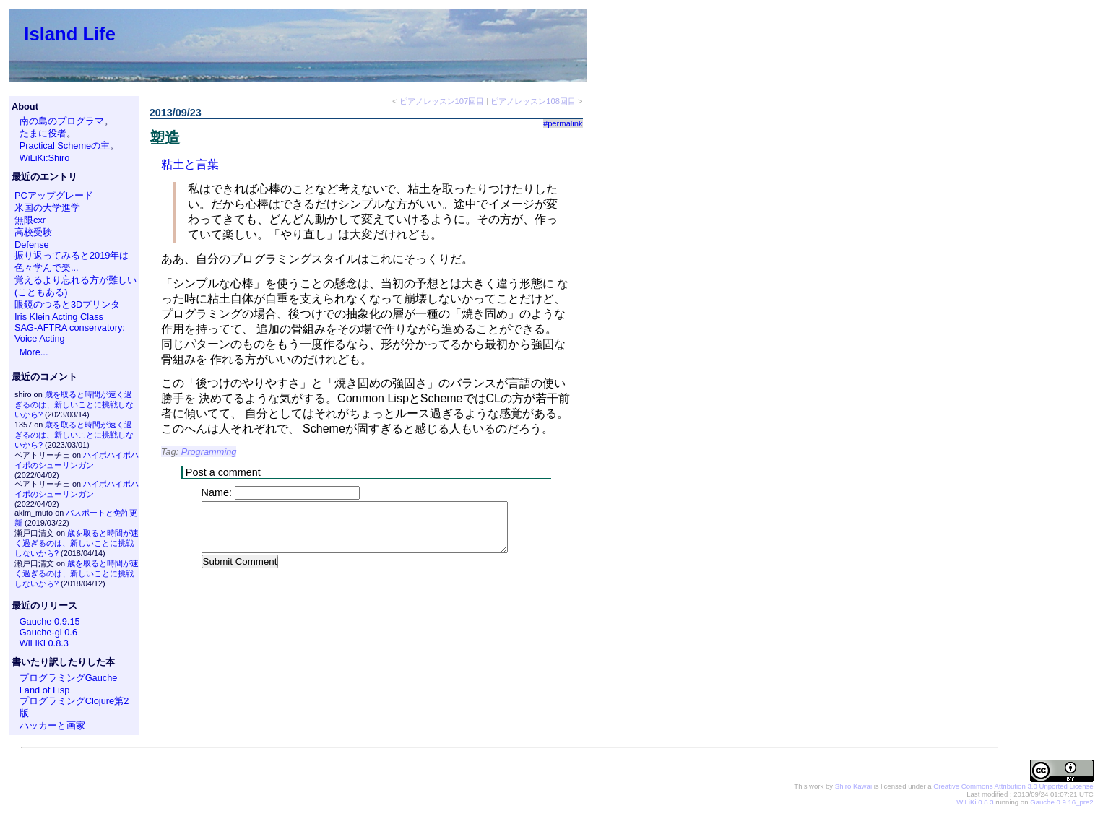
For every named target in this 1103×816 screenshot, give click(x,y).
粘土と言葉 (190, 164)
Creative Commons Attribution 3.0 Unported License (1013, 786)
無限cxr (30, 219)
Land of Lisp (45, 690)
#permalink (563, 123)
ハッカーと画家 (52, 725)
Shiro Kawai (853, 786)
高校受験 (33, 232)
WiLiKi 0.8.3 (44, 643)
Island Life (70, 34)
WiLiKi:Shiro (45, 157)
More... (34, 352)
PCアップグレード (53, 195)
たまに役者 (43, 133)
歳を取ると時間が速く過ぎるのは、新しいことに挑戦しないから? (74, 404)
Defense (31, 244)
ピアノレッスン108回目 (533, 101)
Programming (209, 451)
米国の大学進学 (47, 207)
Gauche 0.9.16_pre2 (1061, 802)
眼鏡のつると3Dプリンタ (67, 304)
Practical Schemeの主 (65, 145)
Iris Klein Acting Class (58, 316)
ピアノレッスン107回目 (442, 101)
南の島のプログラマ (62, 121)
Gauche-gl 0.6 (48, 632)
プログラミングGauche (69, 677)
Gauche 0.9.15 (50, 621)
